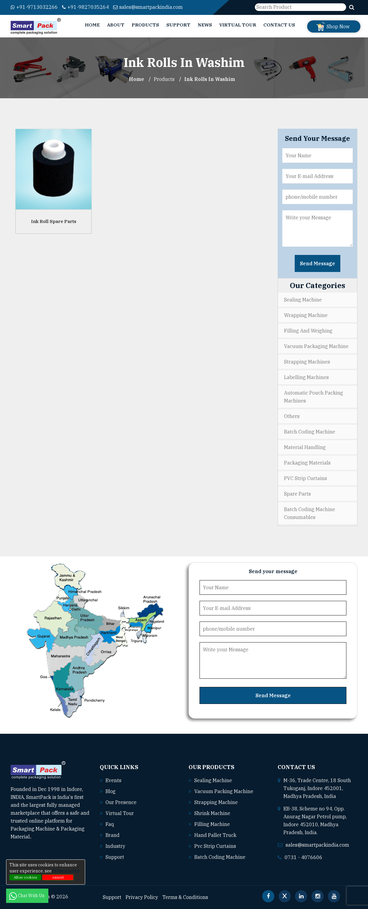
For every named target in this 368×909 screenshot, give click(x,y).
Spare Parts (297, 494)
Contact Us (279, 25)
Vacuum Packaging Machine (316, 346)
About (115, 25)
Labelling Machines (306, 377)
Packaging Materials (307, 463)
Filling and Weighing (308, 331)
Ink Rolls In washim (209, 79)
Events (113, 780)
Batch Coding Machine (309, 432)
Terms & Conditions (185, 897)
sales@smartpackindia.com (148, 7)
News (205, 25)
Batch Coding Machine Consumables (309, 513)
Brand (113, 835)
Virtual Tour (237, 25)
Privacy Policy (142, 897)
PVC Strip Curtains (305, 478)
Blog (111, 791)
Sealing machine (213, 780)
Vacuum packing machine (223, 791)
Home (92, 25)
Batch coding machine (219, 857)
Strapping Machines (307, 362)
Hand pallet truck (215, 835)
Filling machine (212, 824)
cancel (58, 877)
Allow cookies (25, 877)
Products (145, 25)
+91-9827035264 (85, 7)
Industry (115, 846)
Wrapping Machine (306, 315)
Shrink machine (212, 813)
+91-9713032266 (34, 7)
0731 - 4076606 (303, 857)
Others (292, 416)
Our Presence (121, 802)
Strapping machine (216, 802)
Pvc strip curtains (215, 846)
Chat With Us (27, 895)
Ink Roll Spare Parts (53, 221)
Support (178, 25)
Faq (110, 824)
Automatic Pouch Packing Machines (313, 397)
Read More (47, 837)
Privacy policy (66, 871)
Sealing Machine (303, 300)
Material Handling (305, 447)
